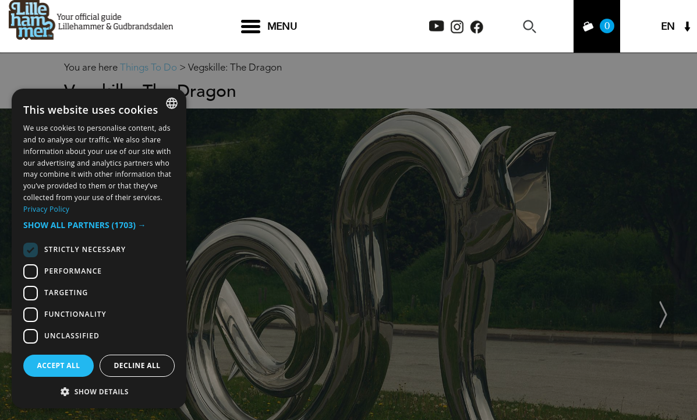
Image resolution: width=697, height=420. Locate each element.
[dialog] (99, 248)
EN (668, 26)
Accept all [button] (58, 365)
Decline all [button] (137, 365)
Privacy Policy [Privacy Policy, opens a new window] (46, 209)
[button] (99, 225)
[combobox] (172, 103)
